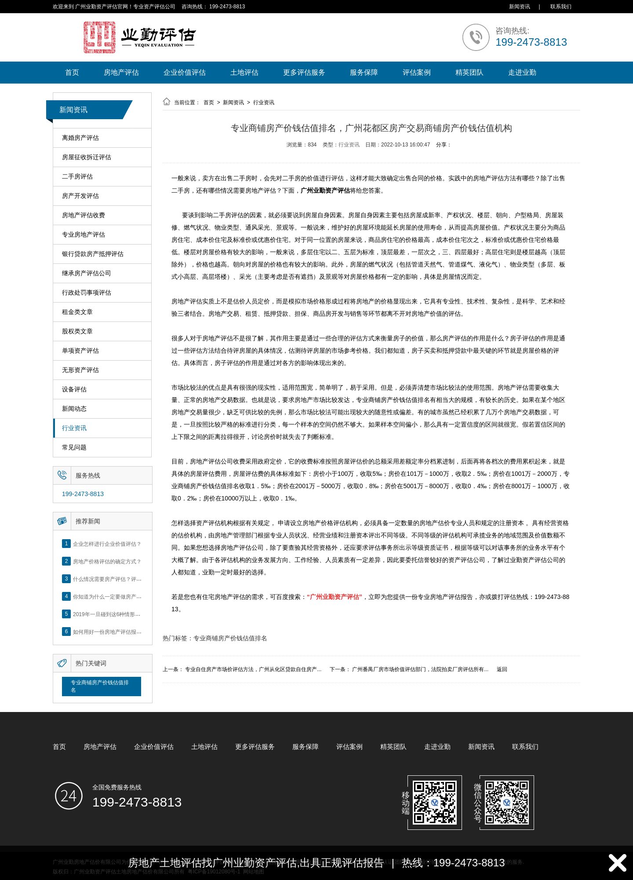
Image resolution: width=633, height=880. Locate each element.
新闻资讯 (519, 7)
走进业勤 (522, 72)
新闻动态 (74, 408)
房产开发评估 (80, 195)
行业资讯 (74, 428)
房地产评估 (121, 72)
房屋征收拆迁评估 (86, 157)
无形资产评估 (80, 370)
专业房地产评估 (83, 234)
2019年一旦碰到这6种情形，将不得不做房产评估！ (133, 614)
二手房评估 (77, 176)
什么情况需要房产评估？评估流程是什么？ (123, 579)
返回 (502, 669)
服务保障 (364, 72)
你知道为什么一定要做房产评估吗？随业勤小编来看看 (136, 596)
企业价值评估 (185, 72)
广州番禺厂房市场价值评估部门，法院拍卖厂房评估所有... (420, 669)
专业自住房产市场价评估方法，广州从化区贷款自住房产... (253, 669)
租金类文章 (77, 312)
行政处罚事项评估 (86, 292)
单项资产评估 (80, 350)
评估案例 (417, 72)
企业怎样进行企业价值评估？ (107, 543)
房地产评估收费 (83, 215)
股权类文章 (77, 331)
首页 (72, 72)
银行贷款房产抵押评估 (93, 254)
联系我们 (560, 7)
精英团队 (469, 72)
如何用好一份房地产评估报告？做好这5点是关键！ (132, 631)
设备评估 (74, 389)
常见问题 (74, 447)
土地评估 (244, 72)
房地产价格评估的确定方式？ (107, 561)
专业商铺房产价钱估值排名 (100, 686)
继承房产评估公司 (86, 273)
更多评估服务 (304, 72)
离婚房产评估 (80, 137)
